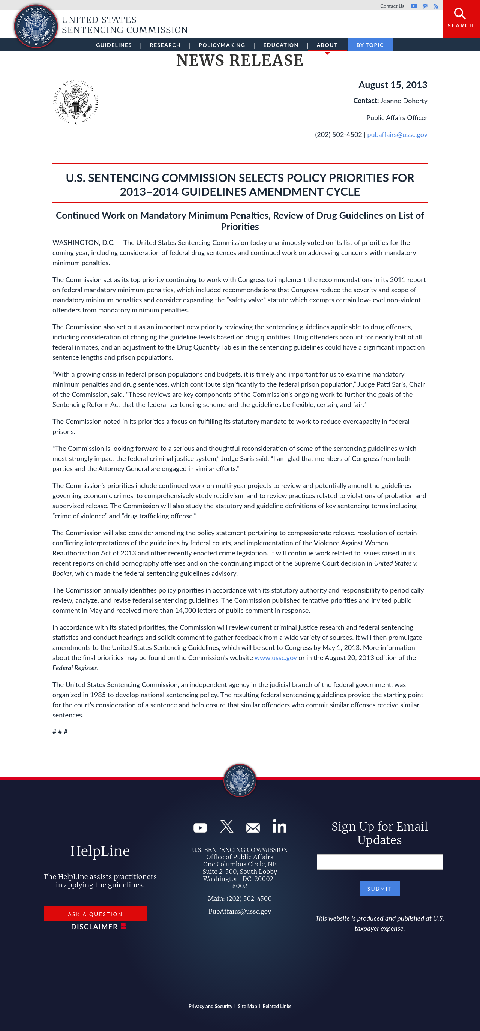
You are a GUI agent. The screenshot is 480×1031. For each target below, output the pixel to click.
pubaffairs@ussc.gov (398, 134)
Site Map (247, 1006)
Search (461, 25)
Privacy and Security (210, 1006)
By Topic (370, 45)
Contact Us (392, 6)
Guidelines (114, 45)
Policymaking (222, 45)
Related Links (276, 1006)
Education (280, 45)
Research (165, 45)
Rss (435, 6)
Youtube (413, 6)
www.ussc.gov (276, 657)
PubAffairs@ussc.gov (239, 911)
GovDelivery (425, 6)
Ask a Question (95, 914)
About (327, 46)
